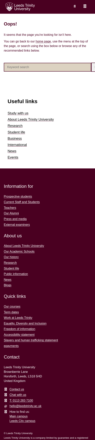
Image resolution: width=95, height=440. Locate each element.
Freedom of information (19, 329)
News (12, 151)
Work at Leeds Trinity (18, 317)
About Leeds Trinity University (31, 119)
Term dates (11, 312)
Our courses (12, 306)
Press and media (15, 219)
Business (15, 138)
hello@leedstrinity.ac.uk (25, 406)
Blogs (7, 285)
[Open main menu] (85, 6)
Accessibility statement (19, 334)
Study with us (18, 113)
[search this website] (74, 6)
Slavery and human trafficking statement (31, 340)
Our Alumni (11, 213)
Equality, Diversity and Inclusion (25, 323)
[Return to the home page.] (20, 7)
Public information (16, 274)
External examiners (17, 224)
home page (43, 41)
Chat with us (18, 394)
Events (13, 157)
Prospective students (18, 196)
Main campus (19, 416)
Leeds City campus (22, 420)
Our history (11, 257)
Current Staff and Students (22, 202)
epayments (11, 346)
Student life (16, 132)
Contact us (17, 389)
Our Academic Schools (19, 251)
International (17, 145)
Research (15, 126)
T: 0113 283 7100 (21, 400)
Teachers (10, 207)
